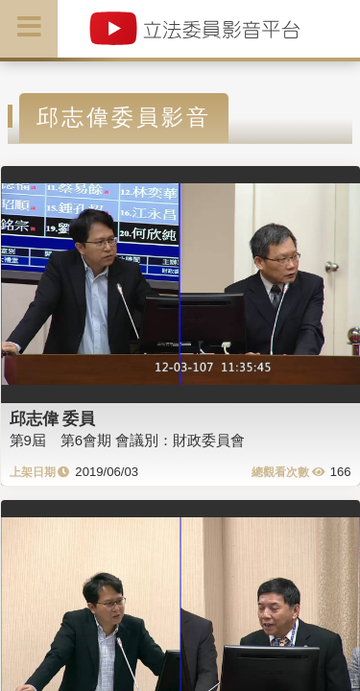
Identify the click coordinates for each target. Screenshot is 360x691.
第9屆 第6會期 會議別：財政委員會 (128, 440)
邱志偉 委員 (53, 418)
